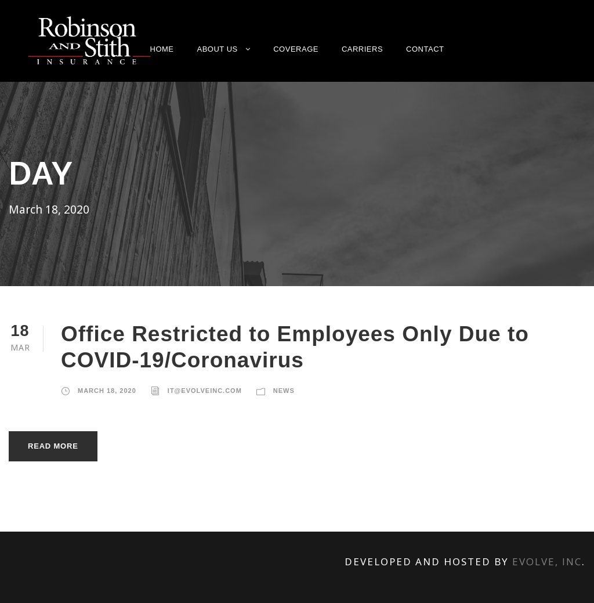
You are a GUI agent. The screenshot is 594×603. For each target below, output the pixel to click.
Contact (425, 49)
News (284, 389)
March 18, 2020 (107, 389)
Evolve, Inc (547, 560)
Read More (53, 444)
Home (162, 49)
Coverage (295, 49)
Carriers (362, 49)
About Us (217, 49)
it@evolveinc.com (205, 389)
